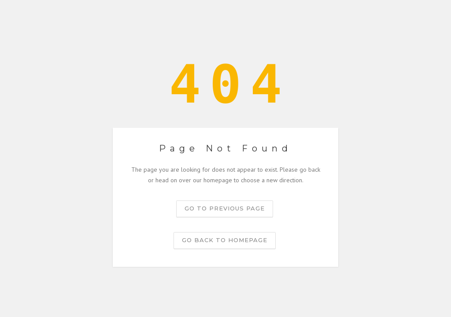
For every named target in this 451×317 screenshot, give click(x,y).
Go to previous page (225, 208)
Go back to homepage (224, 239)
